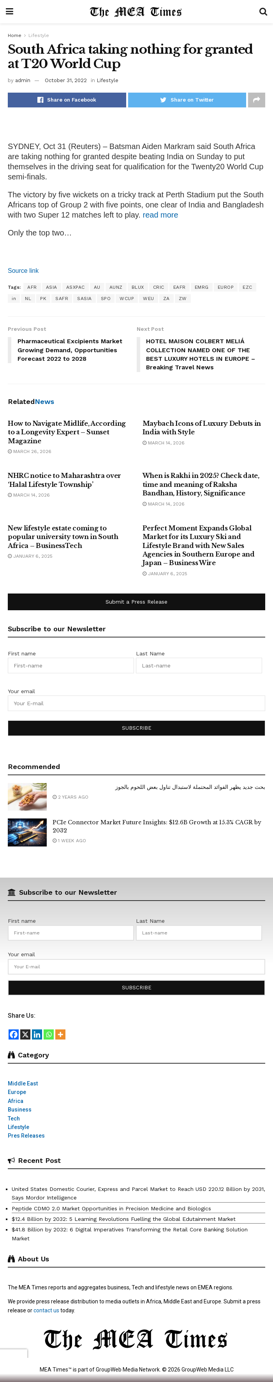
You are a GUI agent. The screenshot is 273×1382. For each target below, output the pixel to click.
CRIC (158, 287)
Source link (23, 270)
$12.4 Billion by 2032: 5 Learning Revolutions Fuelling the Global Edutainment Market (124, 1219)
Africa (15, 1101)
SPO (106, 298)
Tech (14, 1118)
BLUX (138, 287)
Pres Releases (26, 1136)
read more (160, 215)
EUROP (226, 287)
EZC (247, 287)
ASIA (51, 287)
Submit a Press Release (136, 602)
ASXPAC (75, 287)
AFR (32, 287)
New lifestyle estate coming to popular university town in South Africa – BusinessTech (63, 537)
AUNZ (116, 287)
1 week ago (69, 841)
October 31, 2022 (66, 80)
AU (97, 287)
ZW (183, 298)
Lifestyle (38, 35)
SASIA (84, 298)
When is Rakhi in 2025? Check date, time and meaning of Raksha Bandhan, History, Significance (201, 484)
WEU (148, 298)
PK (43, 298)
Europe (17, 1092)
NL (28, 298)
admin (22, 80)
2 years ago (70, 797)
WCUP (127, 298)
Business (20, 1110)
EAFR (179, 287)
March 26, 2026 (29, 451)
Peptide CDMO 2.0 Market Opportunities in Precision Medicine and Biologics (111, 1208)
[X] (25, 1034)
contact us (46, 1310)
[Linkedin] (37, 1034)
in (14, 298)
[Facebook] (14, 1034)
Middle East (23, 1083)
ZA (166, 298)
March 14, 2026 (164, 443)
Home (14, 35)
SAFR (61, 298)
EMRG (202, 287)
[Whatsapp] (49, 1034)
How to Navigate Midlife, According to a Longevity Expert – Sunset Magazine (67, 432)
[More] (60, 1034)
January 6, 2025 (30, 556)
